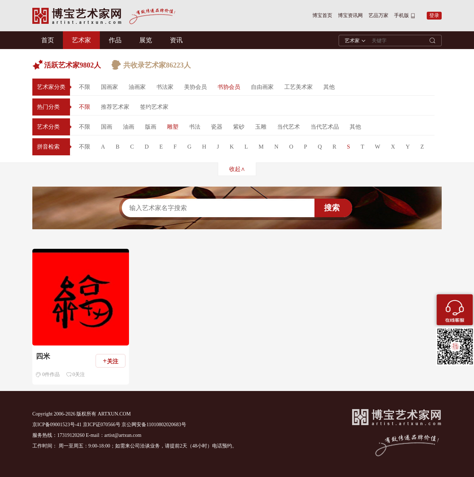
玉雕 (260, 127)
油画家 (137, 87)
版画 (150, 127)
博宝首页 (322, 15)
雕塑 (172, 127)
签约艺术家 (154, 107)
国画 (106, 127)
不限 (84, 87)
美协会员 (195, 87)
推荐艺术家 (115, 107)
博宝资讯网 (350, 15)
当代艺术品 (325, 127)
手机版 (401, 15)
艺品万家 (378, 15)
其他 (329, 87)
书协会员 (228, 87)
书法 (194, 127)
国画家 (109, 87)
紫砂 (238, 127)
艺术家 (81, 40)
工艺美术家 (298, 87)
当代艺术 (288, 127)
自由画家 (262, 87)
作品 (115, 40)
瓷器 (216, 127)
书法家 (164, 87)
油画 (128, 127)
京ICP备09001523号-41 (56, 424)
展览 (145, 40)
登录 (434, 15)
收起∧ (237, 169)
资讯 (176, 40)
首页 (47, 40)
